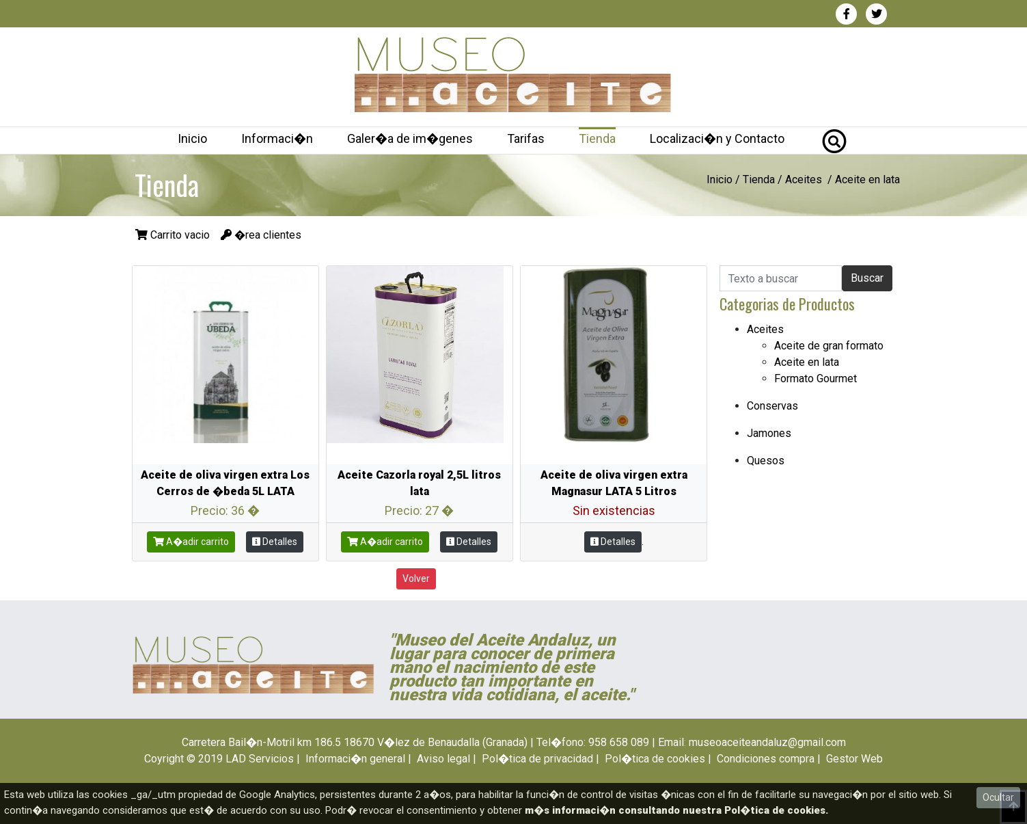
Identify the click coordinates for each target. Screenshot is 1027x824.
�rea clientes (261, 234)
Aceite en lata (806, 362)
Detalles (274, 541)
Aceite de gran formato (829, 345)
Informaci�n (277, 138)
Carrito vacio (174, 234)
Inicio (192, 138)
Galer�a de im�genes (410, 138)
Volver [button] (416, 578)
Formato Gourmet (815, 378)
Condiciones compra (765, 758)
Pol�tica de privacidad (537, 758)
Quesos (765, 460)
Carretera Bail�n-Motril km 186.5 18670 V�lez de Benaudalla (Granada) (355, 742)
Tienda (597, 138)
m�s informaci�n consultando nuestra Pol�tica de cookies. (676, 810)
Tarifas (526, 138)
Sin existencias (614, 510)
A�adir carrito (191, 541)
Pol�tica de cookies (655, 758)
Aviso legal (443, 758)
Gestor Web (854, 758)
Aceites (803, 179)
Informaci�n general (355, 758)
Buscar (867, 277)
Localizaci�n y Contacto (717, 138)
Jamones (769, 433)
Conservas (772, 405)
